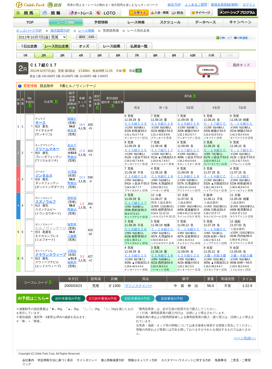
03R (62, 55)
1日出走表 (29, 46)
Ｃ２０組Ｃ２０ (188, 255)
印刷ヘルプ (224, 38)
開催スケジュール (170, 22)
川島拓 (72, 251)
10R (192, 55)
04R (81, 55)
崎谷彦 (72, 130)
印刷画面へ (242, 38)
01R (25, 55)
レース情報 (65, 22)
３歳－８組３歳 (215, 255)
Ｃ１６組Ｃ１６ (162, 123)
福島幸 (72, 262)
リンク (26, 364)
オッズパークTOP (29, 30)
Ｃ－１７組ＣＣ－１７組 (221, 123)
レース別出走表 (57, 46)
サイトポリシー (87, 360)
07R (137, 55)
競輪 (54, 13)
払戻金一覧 (139, 46)
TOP (30, 22)
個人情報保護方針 (112, 360)
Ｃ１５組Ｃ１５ (136, 123)
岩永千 (72, 145)
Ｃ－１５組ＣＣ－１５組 (247, 123)
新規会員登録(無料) (225, 4)
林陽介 (72, 119)
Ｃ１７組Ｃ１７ (162, 150)
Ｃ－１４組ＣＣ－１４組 (221, 176)
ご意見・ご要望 (240, 360)
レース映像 (135, 22)
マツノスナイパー (138, 286)
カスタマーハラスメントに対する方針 (186, 360)
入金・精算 (159, 13)
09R (174, 55)
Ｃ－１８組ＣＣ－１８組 (168, 229)
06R (118, 55)
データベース (205, 22)
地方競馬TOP (60, 30)
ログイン (249, 4)
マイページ (201, 13)
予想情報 (100, 22)
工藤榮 (72, 236)
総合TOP (174, 4)
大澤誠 (72, 171)
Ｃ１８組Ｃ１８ (162, 176)
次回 (92, 37)
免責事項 (220, 360)
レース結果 (111, 46)
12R (230, 55)
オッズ (84, 46)
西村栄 (72, 198)
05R (99, 55)
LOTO (108, 13)
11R (211, 55)
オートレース (81, 13)
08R (155, 55)
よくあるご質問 (196, 4)
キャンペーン (240, 22)
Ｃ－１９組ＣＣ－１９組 (221, 150)
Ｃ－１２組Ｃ (239, 176)
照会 (178, 13)
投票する (139, 13)
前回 (81, 37)
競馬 (27, 13)
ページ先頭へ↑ (245, 338)
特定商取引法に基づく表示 (55, 360)
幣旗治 (72, 157)
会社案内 (28, 360)
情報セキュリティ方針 (142, 360)
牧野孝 (72, 224)
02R (44, 55)
